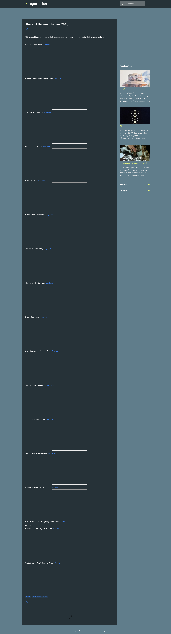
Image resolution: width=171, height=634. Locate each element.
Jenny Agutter (125, 89)
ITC (121, 126)
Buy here (46, 44)
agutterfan (38, 4)
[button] (26, 29)
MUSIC (28, 597)
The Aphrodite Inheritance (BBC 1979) (133, 163)
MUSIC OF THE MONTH (40, 597)
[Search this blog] (134, 3)
